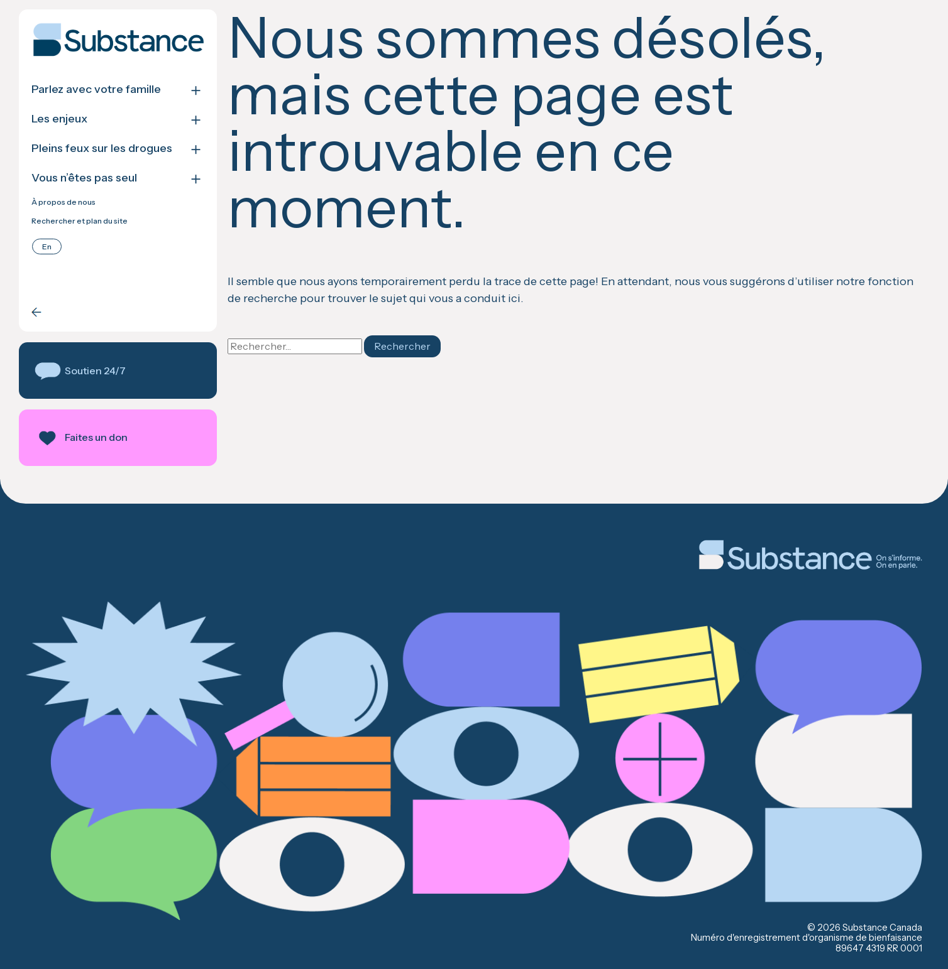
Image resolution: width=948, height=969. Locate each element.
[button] (118, 370)
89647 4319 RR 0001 (878, 948)
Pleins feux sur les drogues (101, 148)
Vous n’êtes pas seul (84, 178)
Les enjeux (59, 119)
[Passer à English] (47, 246)
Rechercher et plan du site (79, 221)
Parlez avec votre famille (96, 89)
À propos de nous (63, 202)
